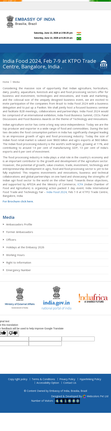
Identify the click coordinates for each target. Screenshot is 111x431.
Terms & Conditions (43, 379)
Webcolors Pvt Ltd (97, 396)
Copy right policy (17, 379)
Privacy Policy (67, 379)
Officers (11, 239)
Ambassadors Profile (19, 224)
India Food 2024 (56, 192)
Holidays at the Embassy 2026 (25, 247)
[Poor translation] (13, 333)
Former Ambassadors (19, 232)
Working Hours (15, 255)
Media (16, 81)
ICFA (80, 184)
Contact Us (69, 382)
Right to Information (18, 262)
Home (6, 81)
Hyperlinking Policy (90, 379)
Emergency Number (18, 270)
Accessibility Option (48, 382)
